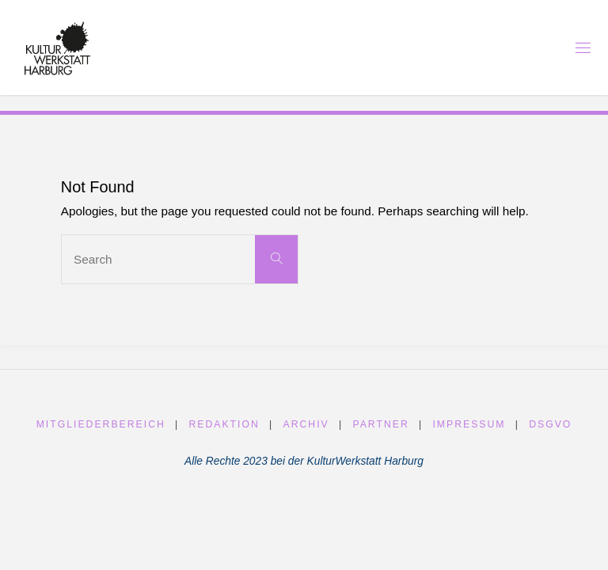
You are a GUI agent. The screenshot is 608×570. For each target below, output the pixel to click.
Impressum (468, 424)
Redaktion (223, 424)
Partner (380, 424)
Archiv (306, 424)
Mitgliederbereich (100, 424)
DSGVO (550, 424)
